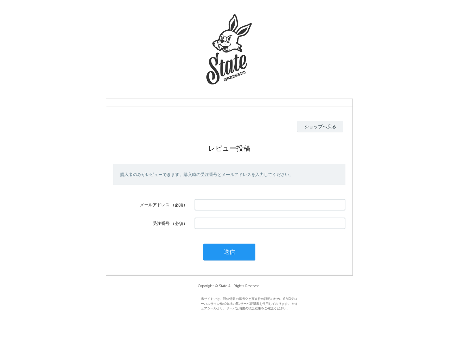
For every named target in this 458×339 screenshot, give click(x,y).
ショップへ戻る (320, 126)
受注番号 (161, 223)
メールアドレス (155, 205)
